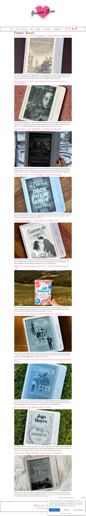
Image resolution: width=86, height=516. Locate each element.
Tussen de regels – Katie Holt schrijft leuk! (36, 220)
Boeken (25, 29)
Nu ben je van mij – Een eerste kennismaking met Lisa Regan (40, 82)
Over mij (18, 29)
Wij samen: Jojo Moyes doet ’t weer (32, 407)
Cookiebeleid (63, 513)
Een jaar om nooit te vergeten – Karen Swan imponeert (42, 35)
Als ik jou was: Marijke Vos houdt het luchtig (37, 313)
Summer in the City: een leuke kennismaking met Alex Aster (43, 360)
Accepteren (54, 510)
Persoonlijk (47, 29)
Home (11, 29)
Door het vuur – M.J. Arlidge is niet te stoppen (38, 174)
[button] (83, 498)
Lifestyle (38, 29)
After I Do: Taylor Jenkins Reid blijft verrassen (38, 453)
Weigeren (66, 510)
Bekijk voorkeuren (78, 510)
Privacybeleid (69, 513)
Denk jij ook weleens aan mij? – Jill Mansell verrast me (41, 267)
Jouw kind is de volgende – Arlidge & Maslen (37, 129)
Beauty (31, 29)
